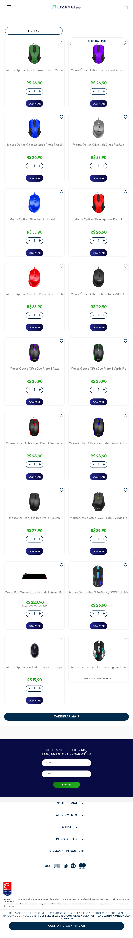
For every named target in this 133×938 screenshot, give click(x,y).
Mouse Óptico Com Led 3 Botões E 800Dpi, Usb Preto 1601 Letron (34, 667)
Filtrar (33, 31)
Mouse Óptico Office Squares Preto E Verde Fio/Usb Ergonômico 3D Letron (34, 70)
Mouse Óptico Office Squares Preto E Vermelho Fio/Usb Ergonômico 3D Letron (99, 219)
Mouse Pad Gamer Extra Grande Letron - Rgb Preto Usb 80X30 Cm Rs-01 (34, 592)
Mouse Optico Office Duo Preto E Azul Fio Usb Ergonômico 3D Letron (98, 443)
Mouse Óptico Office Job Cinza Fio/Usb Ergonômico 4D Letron (98, 145)
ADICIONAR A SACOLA (34, 103)
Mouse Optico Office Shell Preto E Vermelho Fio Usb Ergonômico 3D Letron (34, 443)
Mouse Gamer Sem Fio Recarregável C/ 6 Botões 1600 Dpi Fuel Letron (98, 667)
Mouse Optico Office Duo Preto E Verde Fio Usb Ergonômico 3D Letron (98, 369)
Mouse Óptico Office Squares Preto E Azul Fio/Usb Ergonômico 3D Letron (34, 145)
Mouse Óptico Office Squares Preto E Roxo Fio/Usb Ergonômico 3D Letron (98, 70)
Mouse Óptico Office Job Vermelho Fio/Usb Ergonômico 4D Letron (34, 294)
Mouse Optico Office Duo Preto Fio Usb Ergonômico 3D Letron (34, 518)
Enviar (66, 785)
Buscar (119, 7)
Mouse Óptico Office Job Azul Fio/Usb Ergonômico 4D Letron (34, 219)
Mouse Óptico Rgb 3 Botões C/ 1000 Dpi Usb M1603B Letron (98, 592)
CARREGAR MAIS (66, 716)
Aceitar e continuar (66, 926)
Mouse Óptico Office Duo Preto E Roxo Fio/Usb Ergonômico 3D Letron (34, 369)
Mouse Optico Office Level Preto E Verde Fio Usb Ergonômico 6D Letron (98, 518)
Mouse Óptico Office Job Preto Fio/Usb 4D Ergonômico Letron (98, 294)
